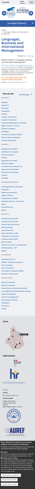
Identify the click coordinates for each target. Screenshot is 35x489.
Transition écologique (8, 129)
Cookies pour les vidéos (9, 458)
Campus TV (5, 105)
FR (31, 2)
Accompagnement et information (12, 187)
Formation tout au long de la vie (11, 166)
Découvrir (4, 102)
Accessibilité (5, 2)
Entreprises (5, 131)
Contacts (4, 175)
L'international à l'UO (8, 259)
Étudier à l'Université (8, 282)
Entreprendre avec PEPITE (9, 198)
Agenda (3, 210)
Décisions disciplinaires (8, 140)
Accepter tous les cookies (9, 484)
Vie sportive (5, 306)
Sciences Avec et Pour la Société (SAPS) (14, 245)
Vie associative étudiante (9, 300)
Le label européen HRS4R (9, 239)
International (6, 255)
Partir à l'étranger (7, 265)
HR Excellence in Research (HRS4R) (12, 271)
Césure (3, 204)
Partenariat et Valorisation (9, 236)
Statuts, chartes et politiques (10, 137)
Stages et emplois (7, 195)
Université (5, 98)
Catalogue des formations (9, 149)
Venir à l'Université (7, 268)
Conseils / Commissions (9, 117)
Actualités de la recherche (9, 218)
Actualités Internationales (9, 274)
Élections (4, 114)
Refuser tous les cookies (9, 480)
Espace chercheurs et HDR (9, 233)
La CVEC (4, 309)
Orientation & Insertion (9, 182)
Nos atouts (4, 108)
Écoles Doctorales (7, 227)
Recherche (5, 214)
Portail (3, 30)
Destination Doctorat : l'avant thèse (12, 201)
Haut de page (24, 95)
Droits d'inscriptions (7, 155)
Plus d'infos (24, 449)
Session (4, 452)
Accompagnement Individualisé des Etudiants (16, 291)
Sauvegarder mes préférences (11, 475)
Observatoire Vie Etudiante (10, 169)
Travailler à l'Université (8, 120)
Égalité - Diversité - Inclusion (10, 126)
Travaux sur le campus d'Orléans (11, 134)
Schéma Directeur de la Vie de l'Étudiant (14, 288)
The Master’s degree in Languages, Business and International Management (16, 66)
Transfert (4, 158)
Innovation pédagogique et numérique (13, 123)
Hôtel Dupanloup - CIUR (9, 248)
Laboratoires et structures (9, 221)
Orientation (5, 189)
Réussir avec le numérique (9, 172)
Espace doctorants (7, 230)
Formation (5, 144)
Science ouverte (6, 242)
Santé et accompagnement (10, 297)
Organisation (5, 111)
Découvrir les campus (8, 285)
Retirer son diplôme (7, 163)
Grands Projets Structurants (10, 224)
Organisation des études (9, 160)
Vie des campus (6, 278)
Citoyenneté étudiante (8, 294)
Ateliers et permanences (9, 192)
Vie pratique (5, 303)
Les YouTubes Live (7, 207)
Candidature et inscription (9, 152)
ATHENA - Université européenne (12, 262)
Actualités (4, 178)
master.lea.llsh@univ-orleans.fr (17, 82)
